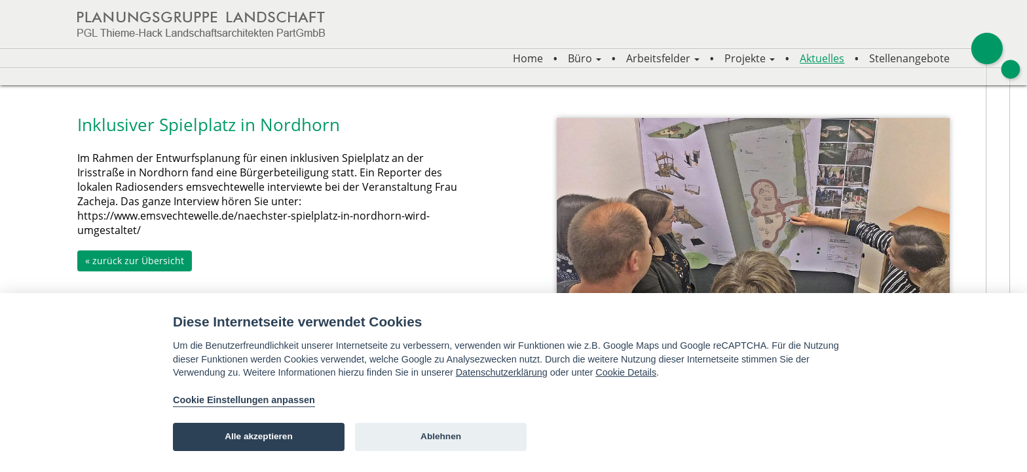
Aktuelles (822, 58)
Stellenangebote (909, 58)
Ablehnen (440, 436)
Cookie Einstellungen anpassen (244, 400)
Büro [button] (584, 58)
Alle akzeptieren (259, 436)
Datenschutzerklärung (502, 372)
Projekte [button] (749, 58)
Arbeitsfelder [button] (663, 58)
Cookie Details (625, 372)
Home (528, 58)
